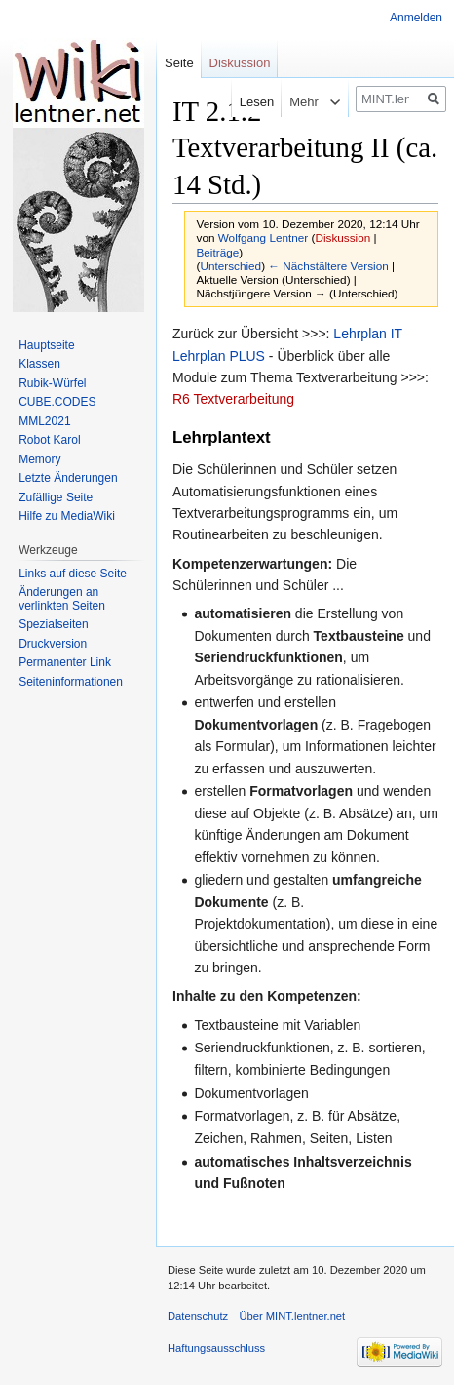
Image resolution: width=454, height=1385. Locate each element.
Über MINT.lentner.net (292, 1316)
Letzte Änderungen (68, 478)
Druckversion (53, 644)
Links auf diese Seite (73, 573)
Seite (179, 63)
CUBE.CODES (57, 402)
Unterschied (230, 265)
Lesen (242, 102)
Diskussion (342, 237)
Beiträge (218, 252)
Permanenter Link (65, 662)
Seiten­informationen (71, 682)
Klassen (39, 364)
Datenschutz (198, 1316)
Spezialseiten (53, 624)
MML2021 (44, 421)
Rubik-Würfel (52, 383)
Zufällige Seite (56, 497)
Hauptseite (46, 345)
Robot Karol (49, 440)
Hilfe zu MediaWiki (67, 516)
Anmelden (416, 17)
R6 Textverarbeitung (233, 399)
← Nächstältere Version (328, 265)
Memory (39, 459)
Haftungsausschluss (216, 1348)
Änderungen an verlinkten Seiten (62, 599)
